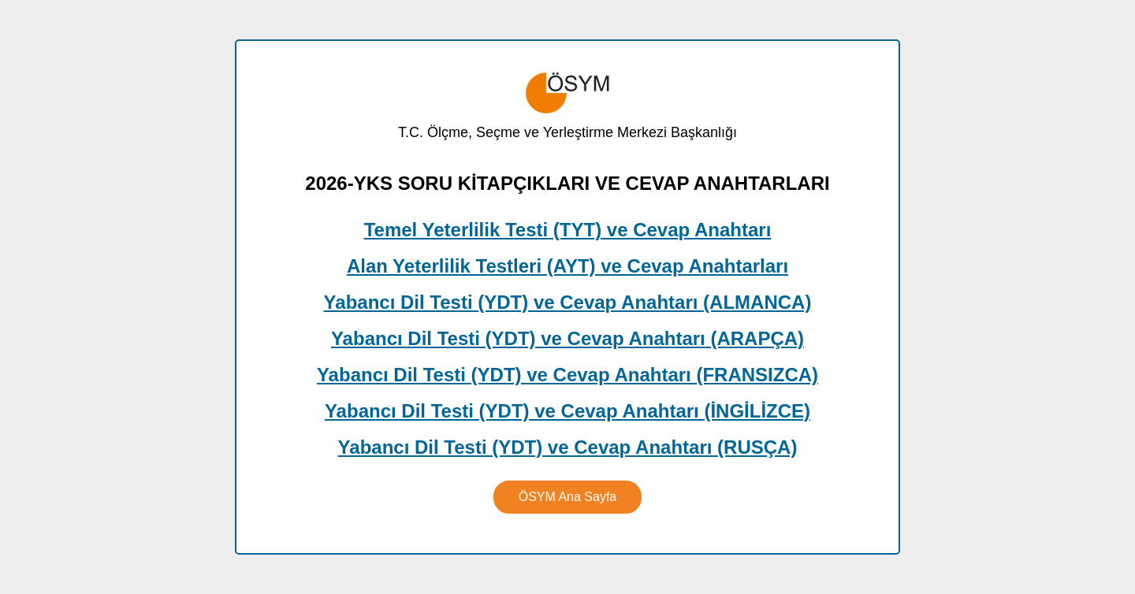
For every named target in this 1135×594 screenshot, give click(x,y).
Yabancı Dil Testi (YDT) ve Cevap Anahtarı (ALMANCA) (568, 302)
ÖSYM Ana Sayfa (568, 496)
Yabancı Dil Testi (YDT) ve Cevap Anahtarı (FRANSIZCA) (567, 374)
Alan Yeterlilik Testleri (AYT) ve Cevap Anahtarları (567, 266)
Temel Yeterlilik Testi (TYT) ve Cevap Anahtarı (568, 229)
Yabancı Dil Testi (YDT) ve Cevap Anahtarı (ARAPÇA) (567, 338)
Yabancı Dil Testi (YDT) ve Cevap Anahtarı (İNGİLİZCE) (567, 410)
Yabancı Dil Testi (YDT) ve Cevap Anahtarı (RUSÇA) (568, 447)
